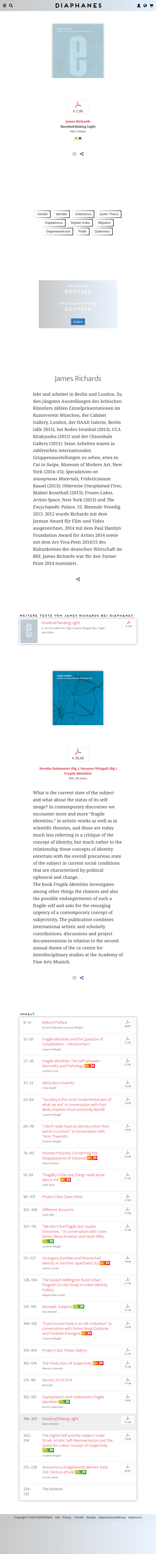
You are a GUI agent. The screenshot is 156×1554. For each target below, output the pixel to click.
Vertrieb (78, 1550)
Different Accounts (58, 1242)
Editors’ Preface (54, 1055)
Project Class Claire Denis (62, 1229)
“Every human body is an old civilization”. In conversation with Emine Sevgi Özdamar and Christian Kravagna (77, 1361)
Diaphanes (78, 5)
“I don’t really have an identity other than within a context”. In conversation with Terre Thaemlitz (75, 1164)
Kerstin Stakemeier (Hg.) (59, 801)
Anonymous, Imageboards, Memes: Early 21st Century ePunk (75, 1502)
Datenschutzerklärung (111, 1550)
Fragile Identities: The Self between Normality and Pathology (71, 1096)
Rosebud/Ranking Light (61, 639)
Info (57, 1550)
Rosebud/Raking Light (60, 1451)
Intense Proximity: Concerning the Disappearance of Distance (69, 1188)
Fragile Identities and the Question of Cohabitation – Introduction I (72, 1074)
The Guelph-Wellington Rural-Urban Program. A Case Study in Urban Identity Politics (75, 1317)
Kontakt (91, 1550)
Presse (67, 1550)
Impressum (135, 1550)
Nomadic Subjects (57, 1339)
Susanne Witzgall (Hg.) (98, 801)
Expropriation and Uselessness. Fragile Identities (73, 1432)
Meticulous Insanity (58, 1115)
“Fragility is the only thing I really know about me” (73, 1210)
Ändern (78, 338)
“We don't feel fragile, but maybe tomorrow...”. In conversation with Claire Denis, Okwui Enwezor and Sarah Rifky (74, 1264)
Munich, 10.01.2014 (57, 1412)
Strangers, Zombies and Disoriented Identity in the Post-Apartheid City (71, 1293)
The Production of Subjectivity (67, 1396)
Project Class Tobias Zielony (64, 1383)
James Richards (78, 138)
